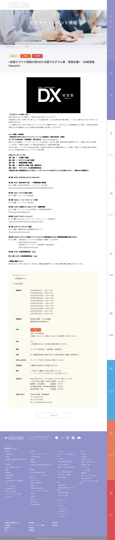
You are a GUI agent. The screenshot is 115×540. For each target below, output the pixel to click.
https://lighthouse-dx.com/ (27, 242)
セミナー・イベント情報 (74, 5)
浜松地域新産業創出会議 (37, 472)
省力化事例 (9, 497)
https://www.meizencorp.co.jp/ (19, 232)
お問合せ (111, 504)
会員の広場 (61, 517)
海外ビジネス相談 (11, 491)
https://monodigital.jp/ (50, 139)
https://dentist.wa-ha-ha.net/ (28, 247)
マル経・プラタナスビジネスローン (41, 454)
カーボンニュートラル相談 (13, 494)
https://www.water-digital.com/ (19, 212)
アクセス (111, 144)
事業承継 (8, 472)
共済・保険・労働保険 (64, 475)
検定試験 (59, 5)
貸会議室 (83, 457)
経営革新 (8, 464)
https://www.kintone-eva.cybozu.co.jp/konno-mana (25, 221)
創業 (7, 470)
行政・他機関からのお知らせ (14, 467)
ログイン (111, 204)
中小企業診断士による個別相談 (14, 481)
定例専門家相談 (10, 475)
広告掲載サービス (63, 511)
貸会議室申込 (111, 380)
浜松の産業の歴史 (86, 478)
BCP (7, 483)
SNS (6, 530)
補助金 (7, 457)
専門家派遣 (9, 478)
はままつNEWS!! (62, 508)
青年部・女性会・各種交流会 (66, 467)
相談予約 (111, 444)
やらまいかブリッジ (36, 480)
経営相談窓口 (9, 454)
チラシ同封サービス (63, 514)
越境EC (33, 485)
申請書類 (111, 324)
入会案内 (111, 264)
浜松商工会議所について (95, 5)
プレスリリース (62, 503)
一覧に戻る (53, 415)
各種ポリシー (9, 528)
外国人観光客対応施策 (37, 488)
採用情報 (31, 530)
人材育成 (60, 459)
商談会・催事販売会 (36, 483)
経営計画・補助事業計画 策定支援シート (42, 465)
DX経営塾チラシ (20, 278)
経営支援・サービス (45, 5)
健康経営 (83, 473)
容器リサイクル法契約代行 (88, 476)
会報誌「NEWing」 (86, 459)
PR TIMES (60, 506)
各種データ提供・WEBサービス (90, 462)
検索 (111, 84)
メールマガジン (85, 467)
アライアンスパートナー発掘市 (39, 491)
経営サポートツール (36, 499)
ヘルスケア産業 (85, 470)
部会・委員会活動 (63, 464)
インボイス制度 (10, 486)
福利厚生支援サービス (64, 477)
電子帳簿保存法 (10, 489)
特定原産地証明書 (63, 493)
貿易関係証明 (62, 485)
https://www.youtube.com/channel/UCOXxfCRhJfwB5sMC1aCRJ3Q (31, 188)
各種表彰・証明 (85, 465)
